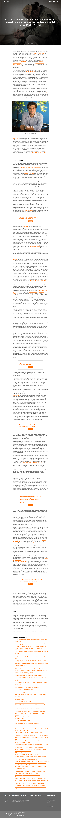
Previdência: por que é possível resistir (23, 685)
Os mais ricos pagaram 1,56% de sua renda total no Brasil (27, 775)
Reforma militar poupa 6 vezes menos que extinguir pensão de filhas (29, 668)
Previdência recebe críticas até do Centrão (24, 689)
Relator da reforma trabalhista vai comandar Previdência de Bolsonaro (30, 708)
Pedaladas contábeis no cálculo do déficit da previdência (27, 687)
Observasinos (14, 796)
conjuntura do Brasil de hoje (37, 53)
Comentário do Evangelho (51, 796)
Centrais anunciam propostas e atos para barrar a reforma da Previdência (31, 709)
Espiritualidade (51, 795)
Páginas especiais (24, 799)
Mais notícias (23, 796)
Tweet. (30, 221)
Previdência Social (43, 92)
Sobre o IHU (7, 795)
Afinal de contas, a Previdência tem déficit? (24, 721)
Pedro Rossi (26, 58)
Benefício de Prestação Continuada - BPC (32, 462)
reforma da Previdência (18, 64)
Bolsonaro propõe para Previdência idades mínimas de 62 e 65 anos (29, 703)
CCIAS (5, 801)
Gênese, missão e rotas (7, 796)
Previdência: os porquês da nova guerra (23, 701)
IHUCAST (22, 801)
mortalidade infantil (22, 561)
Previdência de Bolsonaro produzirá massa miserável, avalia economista (30, 677)
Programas (15, 795)
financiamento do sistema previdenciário (30, 167)
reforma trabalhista (40, 63)
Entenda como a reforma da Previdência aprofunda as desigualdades (30, 711)
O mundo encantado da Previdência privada (24, 667)
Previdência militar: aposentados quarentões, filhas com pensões (29, 747)
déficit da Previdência (29, 173)
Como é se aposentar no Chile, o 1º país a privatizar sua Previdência (29, 783)
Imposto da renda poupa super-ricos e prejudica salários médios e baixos (30, 778)
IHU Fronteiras (14, 799)
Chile (34, 379)
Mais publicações (32, 796)
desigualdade (36, 542)
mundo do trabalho (30, 71)
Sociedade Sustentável (16, 801)
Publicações (33, 795)
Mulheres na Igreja (50, 806)
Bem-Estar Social (22, 61)
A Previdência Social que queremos (22, 720)
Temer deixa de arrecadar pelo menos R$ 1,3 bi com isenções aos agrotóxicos (32, 761)
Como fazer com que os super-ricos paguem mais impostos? (28, 776)
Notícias (23, 795)
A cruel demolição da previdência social (23, 673)
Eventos (40, 795)
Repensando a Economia (16, 800)
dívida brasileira (25, 226)
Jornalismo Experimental (25, 800)
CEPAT (5, 802)
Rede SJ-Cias (6, 800)
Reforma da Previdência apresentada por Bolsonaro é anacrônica (29, 675)
